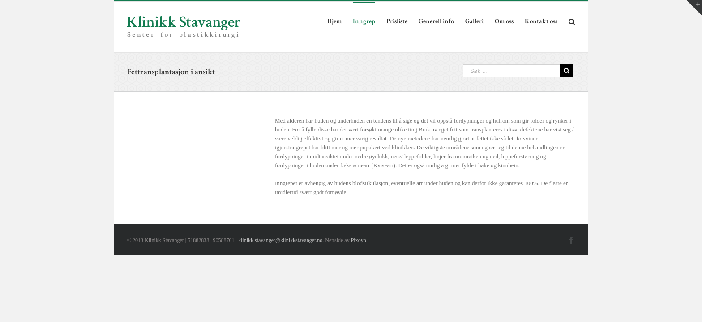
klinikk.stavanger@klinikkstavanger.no (280, 240)
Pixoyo (358, 240)
